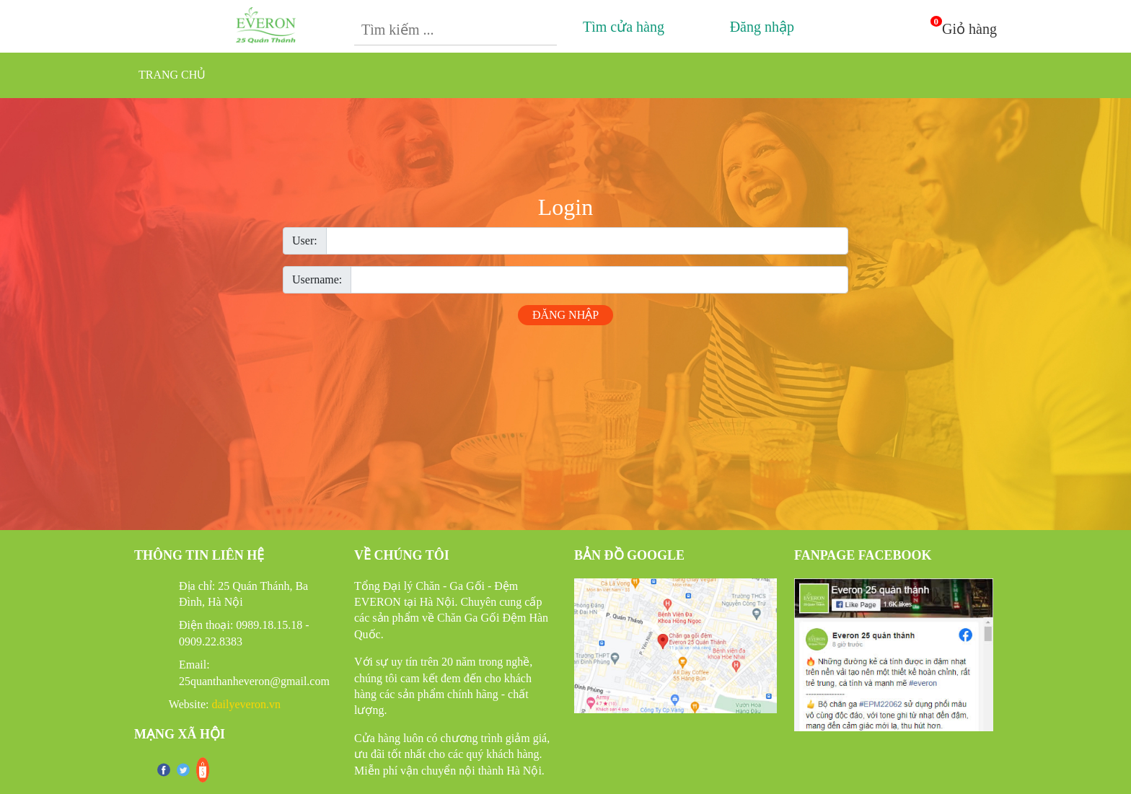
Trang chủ (172, 75)
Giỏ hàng (969, 29)
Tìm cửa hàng (619, 27)
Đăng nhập (757, 27)
